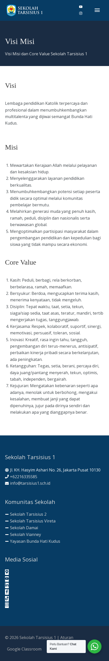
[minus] (25, 514)
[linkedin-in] (7, 585)
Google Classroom (24, 649)
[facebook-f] (7, 592)
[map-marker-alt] (7, 572)
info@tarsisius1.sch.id (30, 483)
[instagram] (81, 13)
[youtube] (82, 7)
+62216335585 (23, 476)
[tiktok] (7, 598)
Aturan (66, 637)
